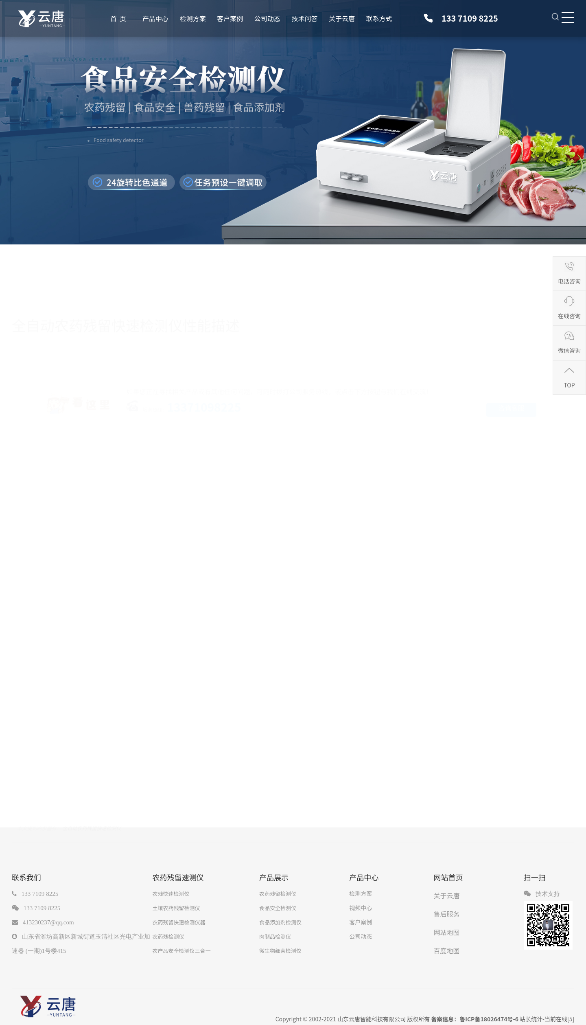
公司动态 (267, 18)
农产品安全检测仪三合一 (181, 951)
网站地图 (447, 932)
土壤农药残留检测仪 (176, 908)
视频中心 (360, 908)
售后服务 (447, 914)
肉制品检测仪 (275, 936)
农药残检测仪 (168, 936)
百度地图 (447, 950)
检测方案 (193, 18)
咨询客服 (512, 406)
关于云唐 (342, 18)
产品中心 (155, 18)
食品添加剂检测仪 (280, 922)
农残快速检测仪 (170, 893)
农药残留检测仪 (277, 893)
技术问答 (304, 18)
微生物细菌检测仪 (280, 951)
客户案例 (230, 18)
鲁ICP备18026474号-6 (488, 1019)
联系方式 (379, 18)
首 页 (118, 18)
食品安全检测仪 (277, 908)
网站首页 (448, 877)
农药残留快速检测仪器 (178, 922)
